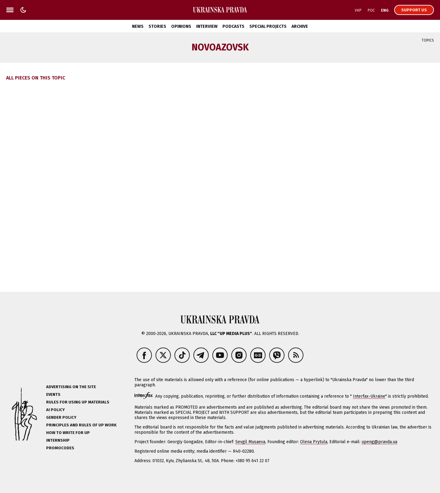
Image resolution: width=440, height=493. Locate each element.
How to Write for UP (68, 432)
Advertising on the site (71, 386)
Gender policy (61, 417)
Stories (157, 26)
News (138, 26)
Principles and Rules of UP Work (81, 425)
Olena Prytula (313, 441)
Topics (428, 40)
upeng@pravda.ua (379, 441)
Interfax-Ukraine (369, 396)
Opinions (181, 26)
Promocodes (60, 448)
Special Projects (268, 26)
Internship (58, 440)
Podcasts (233, 26)
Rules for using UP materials (77, 402)
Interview (207, 26)
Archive (300, 26)
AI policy (55, 409)
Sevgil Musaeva (250, 441)
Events (53, 394)
